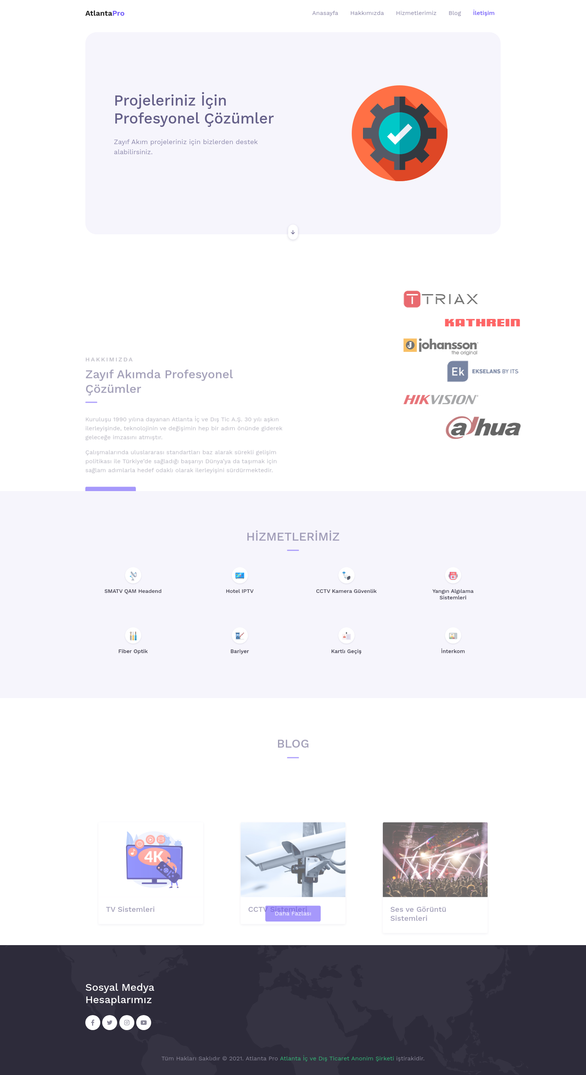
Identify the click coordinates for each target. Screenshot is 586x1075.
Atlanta (105, 13)
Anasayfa (325, 12)
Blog (455, 12)
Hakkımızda (367, 12)
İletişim (484, 12)
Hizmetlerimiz (416, 12)
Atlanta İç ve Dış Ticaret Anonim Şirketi (337, 1058)
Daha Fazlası (293, 922)
